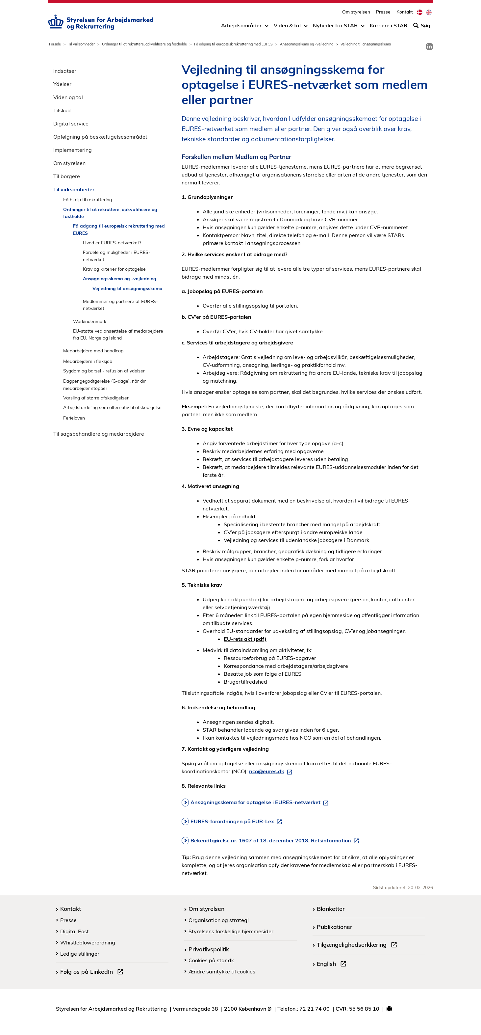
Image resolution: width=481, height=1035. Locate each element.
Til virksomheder (81, 44)
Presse (383, 11)
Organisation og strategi (219, 920)
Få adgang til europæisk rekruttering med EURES (233, 44)
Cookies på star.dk (211, 960)
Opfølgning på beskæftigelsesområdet (100, 136)
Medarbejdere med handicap (93, 350)
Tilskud (62, 110)
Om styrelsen (356, 11)
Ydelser (62, 84)
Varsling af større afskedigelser (96, 397)
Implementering (72, 150)
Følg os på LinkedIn (93, 972)
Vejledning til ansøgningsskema (127, 288)
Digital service (71, 123)
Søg (421, 25)
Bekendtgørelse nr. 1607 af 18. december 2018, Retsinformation (276, 840)
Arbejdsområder (241, 25)
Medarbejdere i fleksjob (87, 361)
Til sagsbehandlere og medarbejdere (98, 433)
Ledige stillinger (79, 953)
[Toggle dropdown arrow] (266, 25)
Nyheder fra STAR (335, 25)
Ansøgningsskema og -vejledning (306, 44)
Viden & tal (287, 25)
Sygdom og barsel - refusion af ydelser (104, 370)
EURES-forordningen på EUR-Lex (237, 821)
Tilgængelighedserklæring (358, 945)
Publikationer (334, 926)
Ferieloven (74, 418)
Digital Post (74, 931)
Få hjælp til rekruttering (87, 199)
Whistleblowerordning (87, 942)
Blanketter (331, 908)
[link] (429, 46)
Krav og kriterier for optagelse (114, 269)
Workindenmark (89, 321)
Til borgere (66, 176)
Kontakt (404, 11)
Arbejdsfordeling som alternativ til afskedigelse (112, 407)
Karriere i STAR (388, 25)
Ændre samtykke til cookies (222, 971)
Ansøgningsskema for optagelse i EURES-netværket (260, 802)
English (333, 964)
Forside (55, 44)
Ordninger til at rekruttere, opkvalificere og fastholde (144, 44)
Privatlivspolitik (209, 949)
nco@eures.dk (272, 771)
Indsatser (64, 71)
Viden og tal (68, 97)
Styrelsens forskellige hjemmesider (231, 931)
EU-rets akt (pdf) (245, 639)
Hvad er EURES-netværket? (112, 242)
